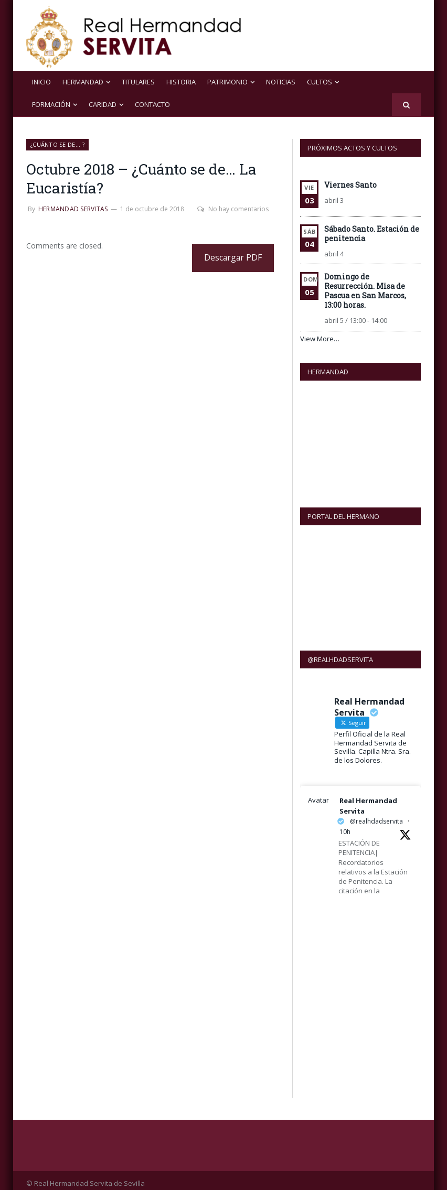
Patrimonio (227, 81)
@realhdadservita (376, 815)
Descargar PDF (233, 257)
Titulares (138, 81)
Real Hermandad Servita (368, 800)
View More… (319, 338)
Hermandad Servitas (73, 208)
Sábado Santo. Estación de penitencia (371, 233)
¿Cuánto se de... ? (57, 144)
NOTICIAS (280, 81)
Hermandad (82, 81)
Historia (181, 81)
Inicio (41, 81)
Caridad (102, 104)
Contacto (152, 104)
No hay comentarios (233, 208)
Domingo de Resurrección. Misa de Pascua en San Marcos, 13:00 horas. (365, 291)
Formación (51, 104)
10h (344, 825)
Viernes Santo (350, 185)
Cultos (319, 81)
